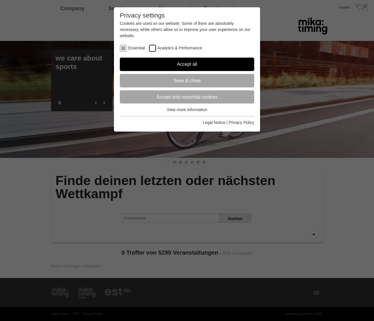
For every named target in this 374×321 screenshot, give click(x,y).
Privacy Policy (241, 122)
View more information (187, 109)
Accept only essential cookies (187, 96)
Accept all (187, 64)
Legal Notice (214, 122)
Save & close (186, 80)
